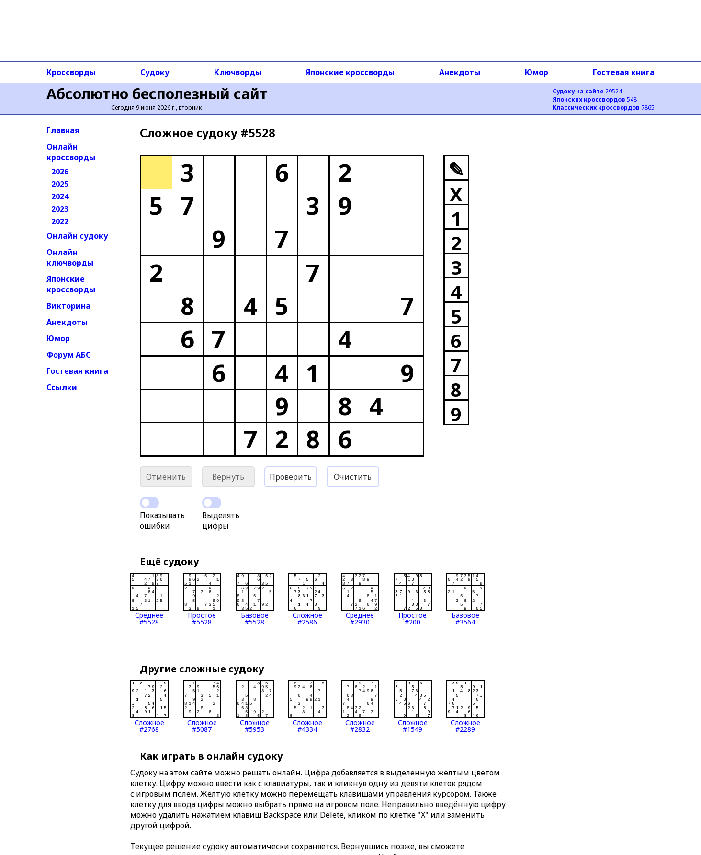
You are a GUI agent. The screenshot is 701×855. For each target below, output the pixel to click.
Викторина (68, 305)
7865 (604, 108)
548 (595, 99)
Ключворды (237, 72)
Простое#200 (413, 599)
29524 (587, 91)
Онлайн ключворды (69, 257)
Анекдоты (459, 72)
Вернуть (228, 477)
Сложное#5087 (202, 706)
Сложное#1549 (413, 706)
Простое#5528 (202, 599)
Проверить (291, 477)
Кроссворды (71, 72)
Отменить (166, 477)
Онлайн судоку (77, 236)
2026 (59, 171)
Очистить (353, 477)
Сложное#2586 (307, 599)
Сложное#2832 (360, 706)
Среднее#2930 (360, 599)
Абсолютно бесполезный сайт (157, 94)
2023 (59, 209)
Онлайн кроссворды (70, 151)
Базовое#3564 (465, 599)
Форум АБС (68, 354)
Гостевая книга (624, 72)
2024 (59, 196)
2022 (59, 221)
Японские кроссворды (350, 72)
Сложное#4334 (307, 706)
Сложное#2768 (149, 706)
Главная (62, 130)
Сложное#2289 (465, 706)
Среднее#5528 (149, 599)
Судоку (155, 72)
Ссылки (61, 387)
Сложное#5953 (255, 706)
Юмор (536, 72)
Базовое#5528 (255, 599)
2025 (59, 184)
